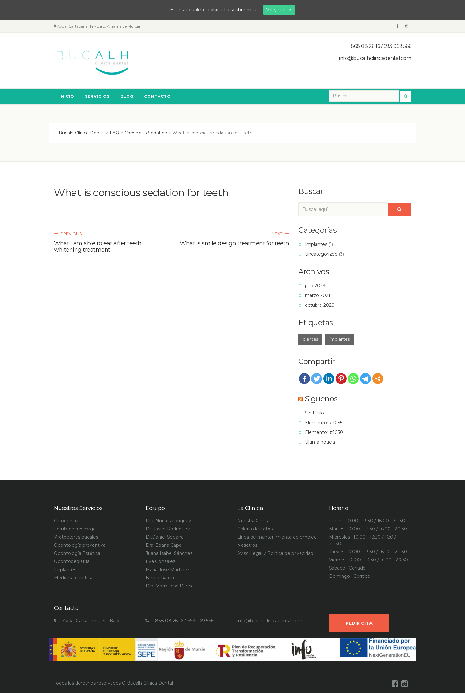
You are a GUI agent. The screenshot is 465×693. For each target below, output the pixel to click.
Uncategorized (321, 254)
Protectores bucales (76, 537)
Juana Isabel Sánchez (169, 553)
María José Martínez (168, 569)
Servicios (97, 96)
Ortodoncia (66, 521)
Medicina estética (73, 578)
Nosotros (247, 545)
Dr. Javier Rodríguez (168, 529)
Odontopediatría (72, 561)
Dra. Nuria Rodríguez (168, 521)
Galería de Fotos (255, 529)
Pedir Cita (359, 623)
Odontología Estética (77, 553)
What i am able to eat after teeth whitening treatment (98, 246)
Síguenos (321, 398)
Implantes (316, 244)
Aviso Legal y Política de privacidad (275, 553)
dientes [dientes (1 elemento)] (310, 338)
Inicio (66, 96)
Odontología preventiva (80, 545)
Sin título (314, 413)
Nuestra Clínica (253, 521)
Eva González (160, 561)
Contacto (157, 96)
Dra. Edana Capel (164, 545)
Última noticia (320, 442)
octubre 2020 (320, 305)
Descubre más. (240, 10)
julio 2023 (315, 286)
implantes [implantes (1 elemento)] (340, 338)
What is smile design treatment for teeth (234, 243)
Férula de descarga (75, 529)
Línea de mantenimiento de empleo (277, 537)
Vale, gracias (279, 10)
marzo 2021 (317, 295)
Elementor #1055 (323, 422)
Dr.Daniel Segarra (165, 537)
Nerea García (160, 578)
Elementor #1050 (324, 432)
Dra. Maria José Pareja (170, 586)
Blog (126, 96)
